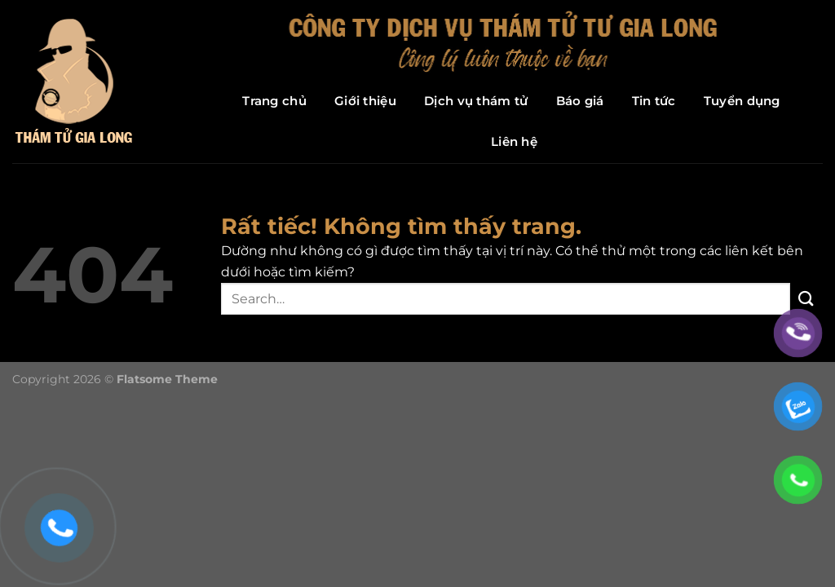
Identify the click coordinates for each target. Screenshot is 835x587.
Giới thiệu (365, 100)
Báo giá (580, 100)
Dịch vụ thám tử (476, 100)
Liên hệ (514, 141)
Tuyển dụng (742, 100)
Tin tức (654, 100)
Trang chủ (274, 100)
